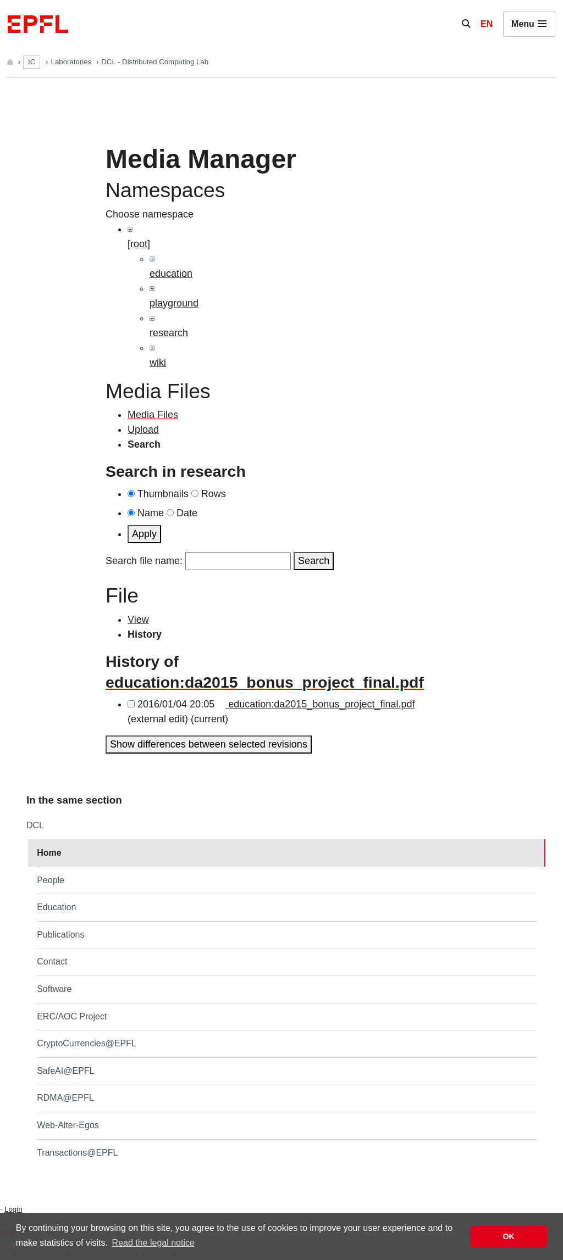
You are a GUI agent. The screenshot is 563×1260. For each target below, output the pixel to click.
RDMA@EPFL (65, 1097)
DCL (35, 825)
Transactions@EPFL (77, 1152)
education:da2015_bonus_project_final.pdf (265, 682)
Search (313, 560)
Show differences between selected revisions (208, 744)
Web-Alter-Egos (68, 1125)
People (50, 880)
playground (174, 303)
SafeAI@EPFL (65, 1070)
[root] (139, 243)
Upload (143, 429)
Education (56, 907)
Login (13, 1209)
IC (31, 62)
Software (54, 989)
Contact (52, 961)
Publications (60, 934)
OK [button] (509, 1236)
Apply (144, 533)
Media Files (153, 414)
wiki (158, 362)
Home (49, 852)
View (138, 619)
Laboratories (72, 62)
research (169, 332)
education (171, 273)
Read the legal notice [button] (153, 1242)
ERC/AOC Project (72, 1016)
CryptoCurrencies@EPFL (86, 1043)
